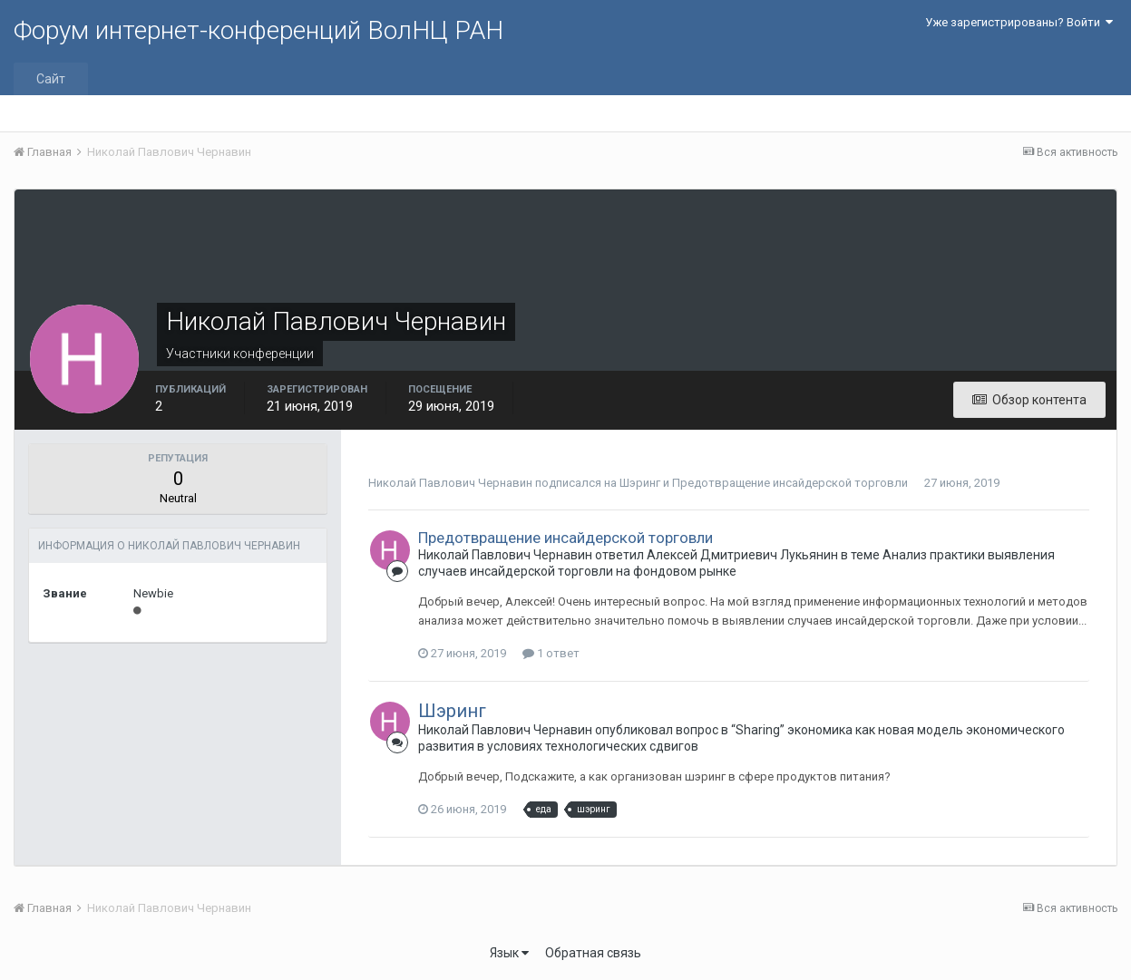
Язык (509, 953)
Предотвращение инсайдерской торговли (790, 483)
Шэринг (639, 483)
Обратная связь (593, 953)
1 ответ (551, 653)
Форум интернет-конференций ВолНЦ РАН (258, 30)
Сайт (50, 79)
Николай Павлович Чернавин (450, 483)
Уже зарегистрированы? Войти (1019, 22)
